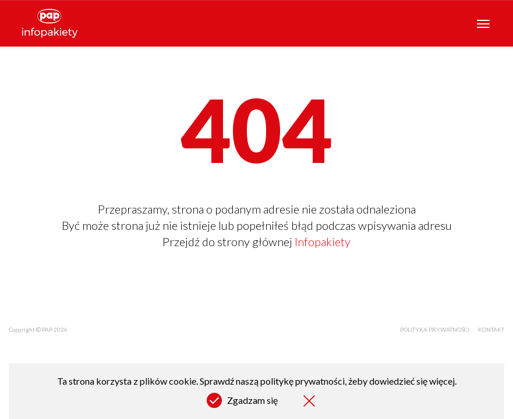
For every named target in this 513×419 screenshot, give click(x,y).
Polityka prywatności (434, 329)
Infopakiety (323, 241)
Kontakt (491, 329)
